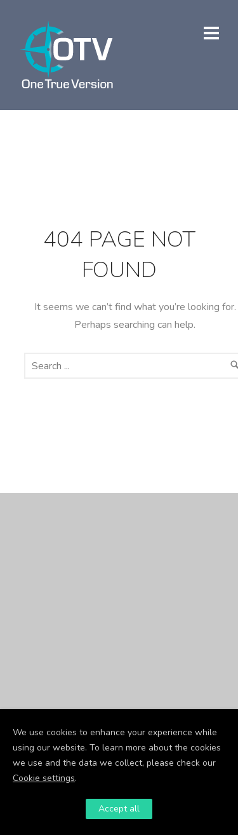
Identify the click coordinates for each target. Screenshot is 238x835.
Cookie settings (44, 778)
